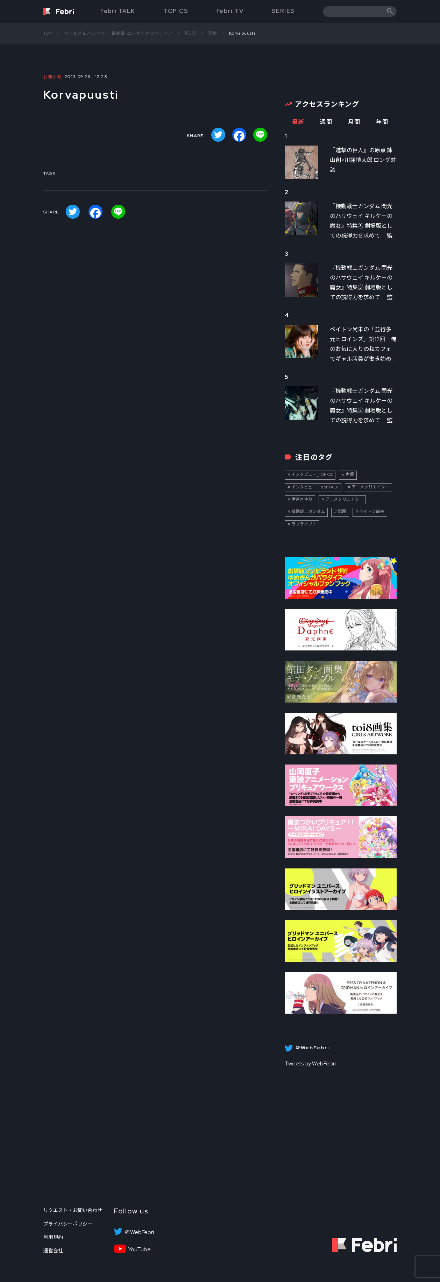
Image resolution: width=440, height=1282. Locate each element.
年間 (382, 122)
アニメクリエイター (370, 487)
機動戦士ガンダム (308, 511)
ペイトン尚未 (371, 511)
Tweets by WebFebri (310, 1063)
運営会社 (53, 1250)
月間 (354, 122)
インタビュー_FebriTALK (315, 487)
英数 (212, 33)
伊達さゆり (301, 499)
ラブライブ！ (304, 524)
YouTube (139, 1249)
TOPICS (176, 11)
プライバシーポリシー (67, 1224)
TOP (47, 33)
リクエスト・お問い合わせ (72, 1210)
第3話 (191, 33)
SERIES (283, 11)
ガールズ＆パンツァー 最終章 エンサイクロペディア (118, 33)
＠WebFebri (139, 1232)
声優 (350, 474)
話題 (342, 511)
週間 (326, 122)
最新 (298, 122)
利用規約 (53, 1237)
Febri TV (230, 11)
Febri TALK (117, 11)
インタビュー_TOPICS (312, 474)
